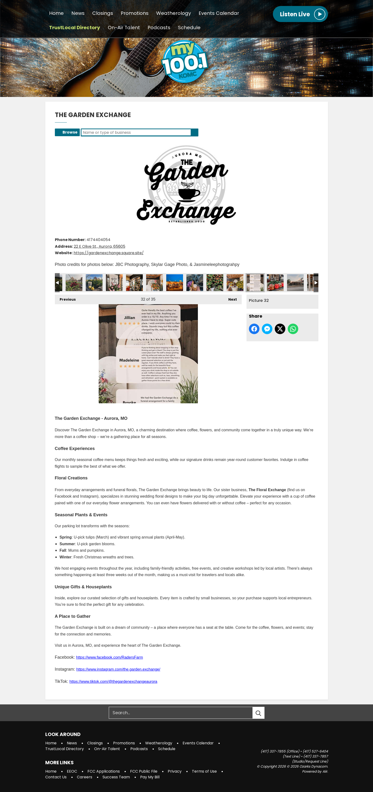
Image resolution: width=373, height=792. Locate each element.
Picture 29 (194, 282)
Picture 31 (235, 282)
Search (194, 132)
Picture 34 (295, 282)
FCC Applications (103, 771)
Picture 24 (94, 282)
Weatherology (173, 13)
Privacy (175, 771)
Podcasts (159, 27)
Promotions (135, 13)
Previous (65, 298)
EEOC (72, 771)
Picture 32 (255, 282)
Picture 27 (154, 282)
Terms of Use (204, 771)
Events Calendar (219, 13)
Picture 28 (174, 282)
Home (56, 13)
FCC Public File (143, 771)
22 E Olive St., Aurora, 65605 (99, 246)
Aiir (324, 771)
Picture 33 (275, 282)
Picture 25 (114, 282)
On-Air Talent (124, 27)
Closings (102, 13)
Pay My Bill (150, 777)
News (78, 13)
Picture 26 (134, 282)
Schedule (189, 27)
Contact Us (56, 777)
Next (230, 298)
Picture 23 (74, 282)
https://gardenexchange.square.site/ (109, 253)
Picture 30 (215, 282)
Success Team (116, 777)
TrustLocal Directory (74, 27)
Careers (84, 777)
